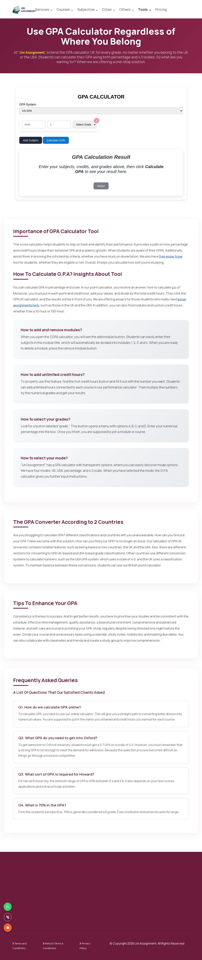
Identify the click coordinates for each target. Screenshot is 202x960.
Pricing (161, 9)
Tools (143, 9)
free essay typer (171, 256)
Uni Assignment (35, 52)
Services (42, 9)
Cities (107, 9)
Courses (63, 9)
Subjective (85, 9)
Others (125, 9)
